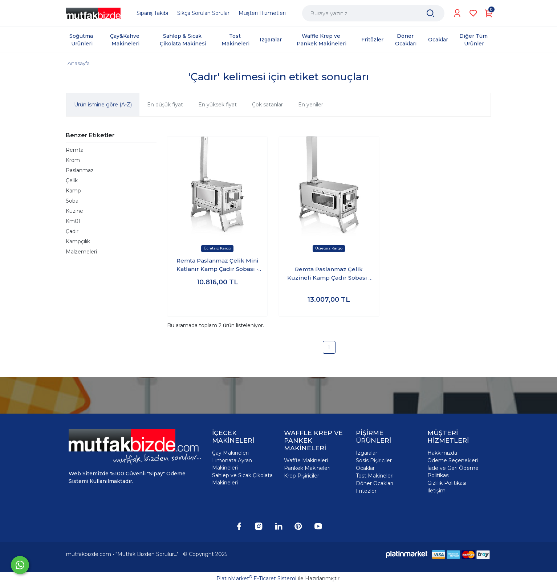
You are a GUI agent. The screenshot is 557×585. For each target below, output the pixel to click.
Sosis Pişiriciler (374, 460)
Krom (73, 160)
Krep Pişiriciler (301, 475)
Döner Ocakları (374, 483)
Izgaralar (366, 453)
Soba (72, 201)
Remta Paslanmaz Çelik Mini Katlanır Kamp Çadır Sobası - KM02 (217, 265)
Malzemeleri (81, 251)
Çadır (72, 231)
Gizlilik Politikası (446, 483)
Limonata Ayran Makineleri (232, 464)
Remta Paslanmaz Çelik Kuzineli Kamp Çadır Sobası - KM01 (329, 274)
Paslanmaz (80, 170)
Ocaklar (365, 468)
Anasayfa (79, 63)
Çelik (72, 180)
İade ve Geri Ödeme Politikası (453, 472)
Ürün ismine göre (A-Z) (103, 104)
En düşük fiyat (165, 104)
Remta (75, 150)
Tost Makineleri (375, 475)
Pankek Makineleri (307, 468)
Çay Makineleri (230, 453)
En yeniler (310, 104)
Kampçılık (78, 241)
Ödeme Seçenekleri (452, 460)
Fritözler (366, 491)
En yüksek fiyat (217, 104)
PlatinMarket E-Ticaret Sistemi (256, 578)
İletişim (436, 490)
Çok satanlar (267, 104)
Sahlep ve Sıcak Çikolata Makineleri (242, 479)
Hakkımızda (442, 453)
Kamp (73, 190)
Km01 (73, 221)
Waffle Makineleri (306, 460)
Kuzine (74, 211)
